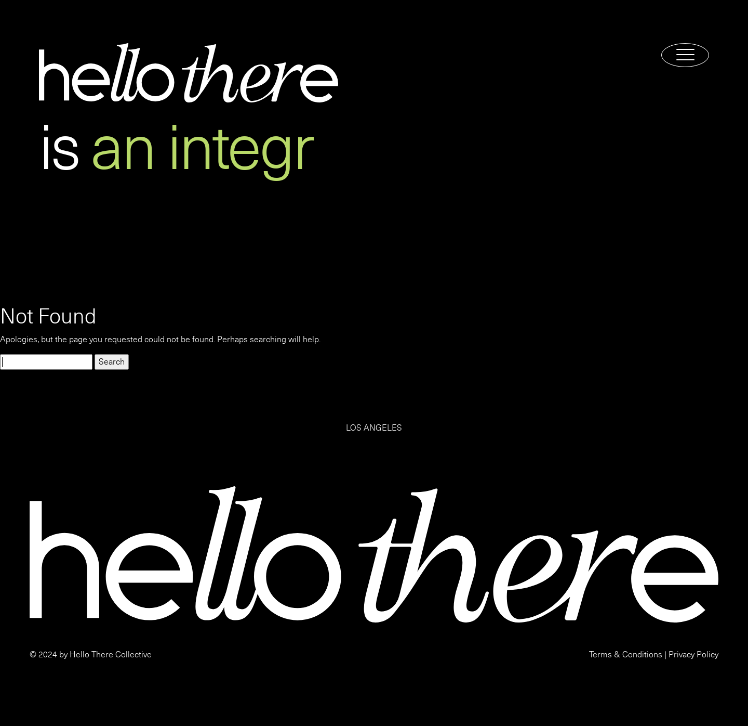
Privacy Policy (693, 655)
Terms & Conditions (625, 655)
